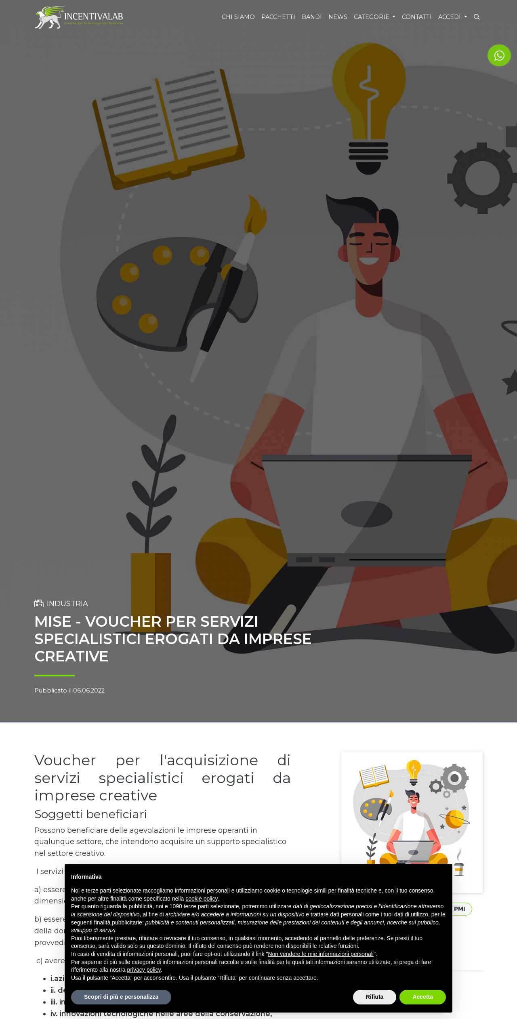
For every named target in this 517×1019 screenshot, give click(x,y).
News (337, 17)
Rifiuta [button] (375, 997)
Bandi (312, 17)
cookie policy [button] (201, 898)
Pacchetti (278, 17)
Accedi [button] (450, 17)
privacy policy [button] (144, 969)
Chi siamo (238, 17)
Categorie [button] (372, 17)
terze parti (196, 906)
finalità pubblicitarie (118, 922)
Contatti (417, 17)
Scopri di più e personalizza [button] (121, 997)
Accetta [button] (422, 997)
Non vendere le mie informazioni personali (320, 954)
